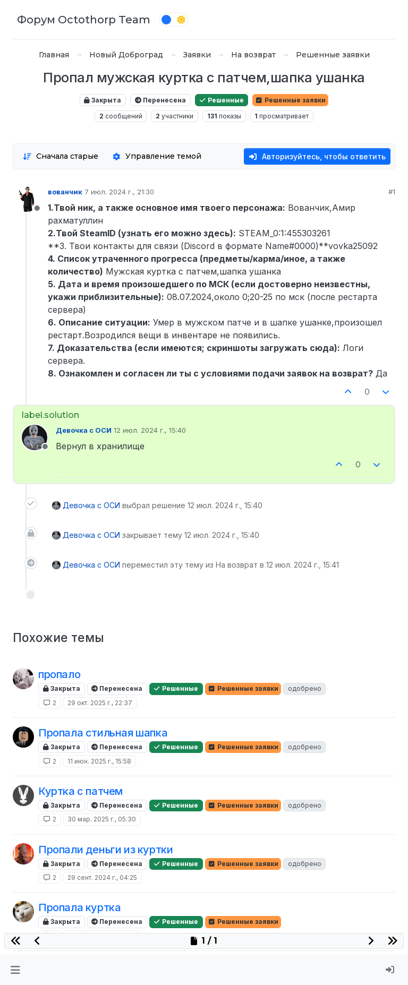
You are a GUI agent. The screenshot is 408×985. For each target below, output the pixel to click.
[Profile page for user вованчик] (26, 199)
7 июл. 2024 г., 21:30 (119, 191)
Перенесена (160, 100)
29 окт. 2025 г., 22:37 (99, 703)
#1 (391, 191)
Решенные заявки (290, 100)
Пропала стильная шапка (102, 732)
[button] (15, 970)
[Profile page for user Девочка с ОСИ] (34, 437)
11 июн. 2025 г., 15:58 (99, 761)
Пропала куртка (79, 907)
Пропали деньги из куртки (105, 849)
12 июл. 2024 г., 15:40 (150, 430)
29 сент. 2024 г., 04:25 (102, 877)
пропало (59, 674)
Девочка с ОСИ (84, 430)
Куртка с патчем (80, 791)
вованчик (65, 191)
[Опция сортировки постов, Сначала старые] (60, 156)
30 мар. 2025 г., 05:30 (101, 819)
